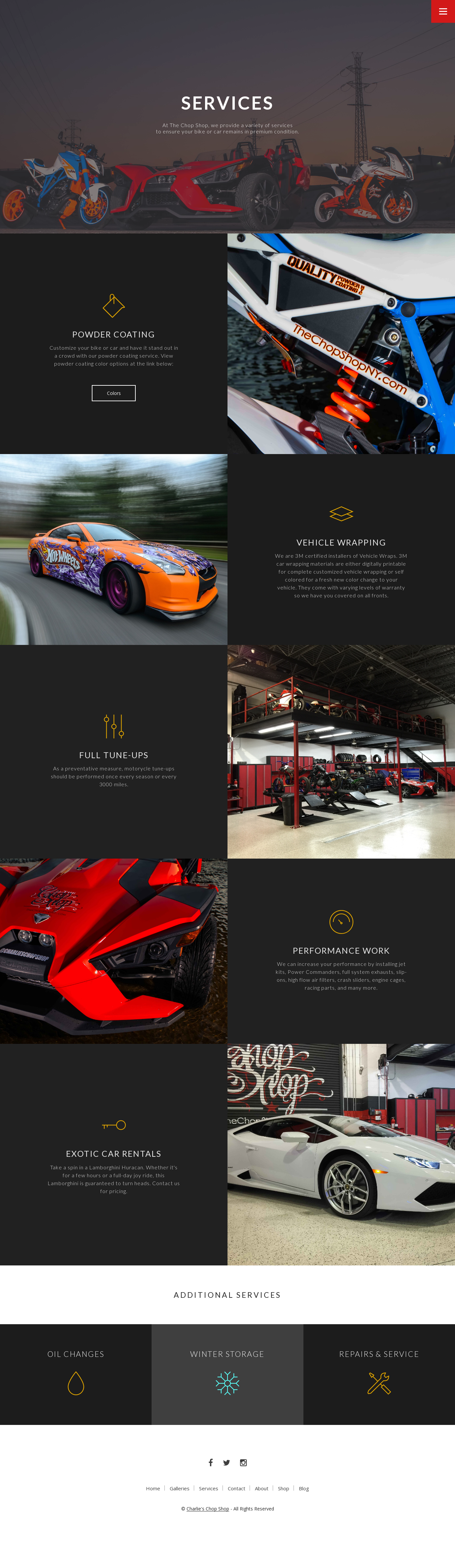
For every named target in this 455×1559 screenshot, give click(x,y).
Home (153, 1488)
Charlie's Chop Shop (208, 1508)
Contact (236, 1488)
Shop (283, 1488)
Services (208, 1488)
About (261, 1488)
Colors (114, 393)
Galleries (180, 1488)
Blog (304, 1488)
